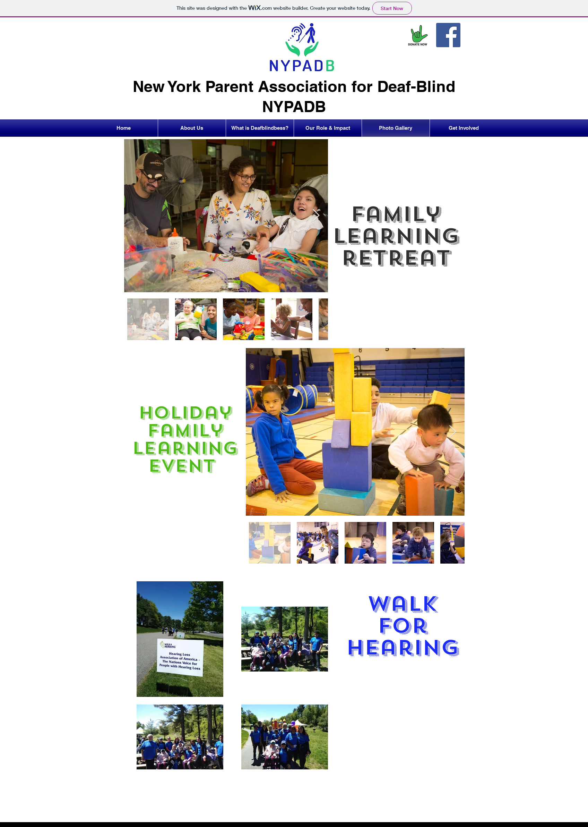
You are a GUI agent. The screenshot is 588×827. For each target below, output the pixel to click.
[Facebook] (448, 35)
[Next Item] (316, 215)
